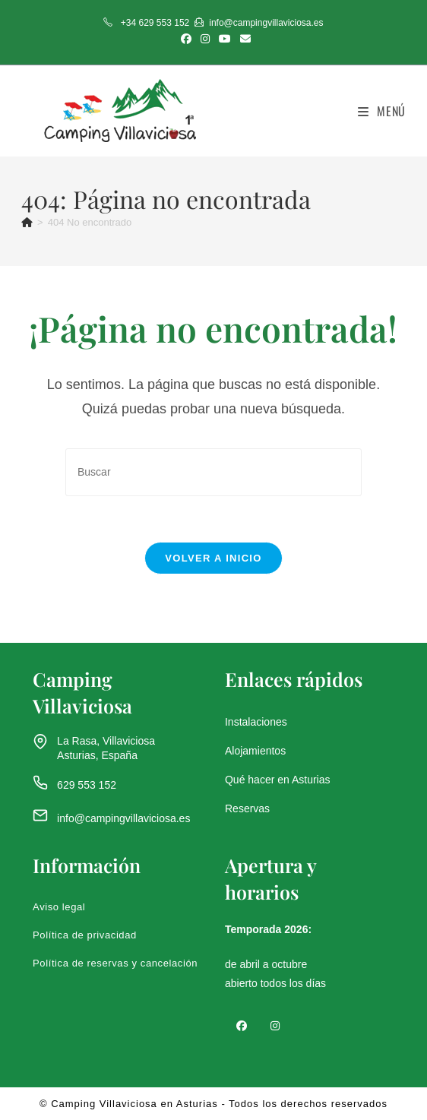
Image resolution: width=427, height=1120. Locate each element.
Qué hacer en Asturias (278, 780)
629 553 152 (86, 785)
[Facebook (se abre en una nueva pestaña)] (186, 39)
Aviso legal (59, 907)
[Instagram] (275, 1025)
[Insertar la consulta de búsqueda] (213, 472)
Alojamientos (255, 751)
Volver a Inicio (213, 558)
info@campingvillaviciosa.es (123, 818)
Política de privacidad (85, 935)
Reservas (247, 808)
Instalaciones (256, 722)
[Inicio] (27, 222)
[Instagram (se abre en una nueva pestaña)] (205, 39)
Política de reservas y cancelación (115, 963)
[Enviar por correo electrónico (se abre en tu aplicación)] (243, 39)
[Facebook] (241, 1025)
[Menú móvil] (382, 111)
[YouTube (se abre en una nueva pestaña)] (225, 39)
